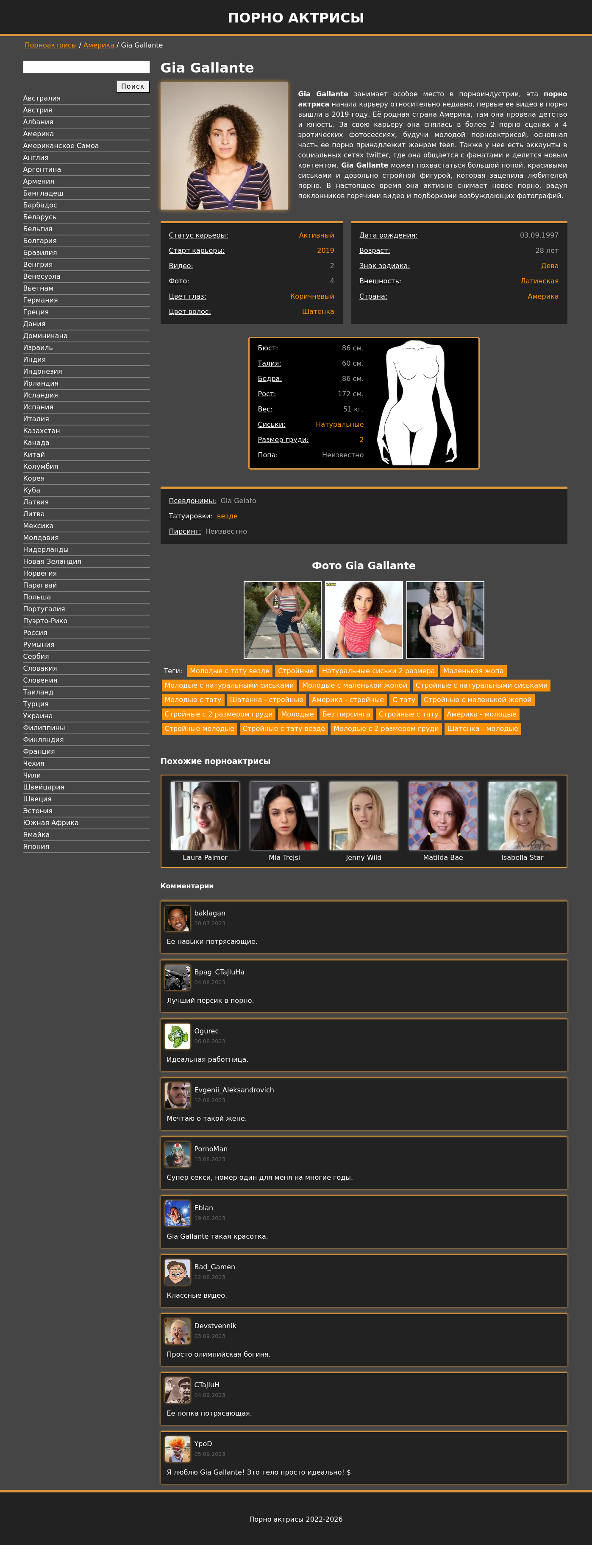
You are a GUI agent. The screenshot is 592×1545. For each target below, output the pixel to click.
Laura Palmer (205, 858)
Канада (36, 443)
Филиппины (44, 728)
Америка (98, 45)
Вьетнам (38, 288)
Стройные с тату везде (284, 729)
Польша (37, 597)
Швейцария (44, 787)
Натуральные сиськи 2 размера (378, 671)
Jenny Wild (364, 858)
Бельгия (38, 229)
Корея (34, 478)
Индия (34, 359)
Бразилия (40, 253)
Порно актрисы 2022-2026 (295, 1519)
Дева (550, 266)
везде (227, 516)
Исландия (40, 395)
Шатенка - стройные (266, 700)
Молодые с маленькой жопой (354, 685)
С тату (403, 700)
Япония (36, 846)
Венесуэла (42, 276)
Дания (34, 324)
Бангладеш (43, 193)
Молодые (297, 714)
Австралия (42, 98)
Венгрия (38, 264)
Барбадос (40, 205)
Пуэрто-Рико (45, 621)
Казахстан (41, 431)
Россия (35, 633)
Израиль (38, 348)
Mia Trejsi (284, 858)
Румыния (39, 645)
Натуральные (340, 424)
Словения (40, 680)
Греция (36, 312)
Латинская (540, 281)
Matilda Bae (443, 858)
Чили (32, 775)
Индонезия (42, 371)
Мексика (38, 526)
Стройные (296, 671)
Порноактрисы (51, 45)
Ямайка (36, 835)
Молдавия (41, 538)
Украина (38, 716)
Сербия (36, 656)
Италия (36, 419)
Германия (40, 300)
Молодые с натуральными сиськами (229, 685)
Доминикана (45, 336)
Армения (39, 181)
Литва (34, 514)
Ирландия (41, 383)
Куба (32, 490)
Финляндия (43, 740)
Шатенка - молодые (482, 729)
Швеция (37, 799)
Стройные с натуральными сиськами (482, 685)
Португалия (44, 609)
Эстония (38, 811)
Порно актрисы (296, 18)
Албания (38, 122)
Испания (38, 407)
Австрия (38, 110)
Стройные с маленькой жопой (477, 700)
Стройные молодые (199, 729)
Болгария (40, 241)
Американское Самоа (61, 146)
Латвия (36, 502)
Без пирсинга (346, 714)
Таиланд (38, 692)
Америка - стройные (348, 700)
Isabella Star (522, 858)
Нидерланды (46, 550)
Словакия (40, 668)
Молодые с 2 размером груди (386, 729)
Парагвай (40, 585)
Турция (36, 704)
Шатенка (318, 312)
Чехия (33, 763)
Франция (39, 751)
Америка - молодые (482, 714)
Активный (316, 235)
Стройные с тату (409, 714)
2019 (325, 250)
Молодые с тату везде (230, 671)
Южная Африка (51, 823)
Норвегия (40, 573)
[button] (282, 621)
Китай (34, 455)
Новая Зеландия (52, 561)
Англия (36, 158)
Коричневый (312, 296)
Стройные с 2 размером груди (219, 714)
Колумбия (40, 466)
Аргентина (42, 169)
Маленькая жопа (473, 671)
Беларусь (40, 217)
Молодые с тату (193, 700)
